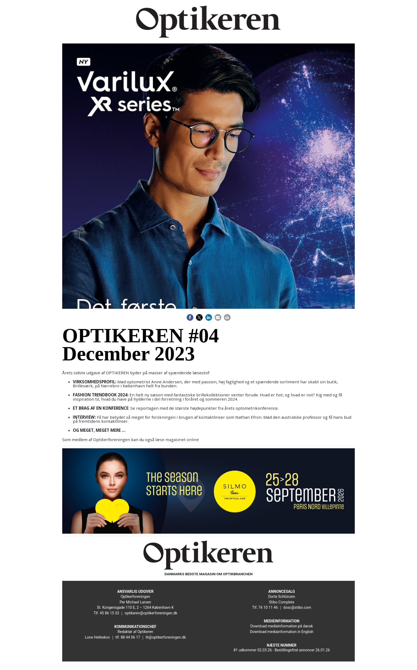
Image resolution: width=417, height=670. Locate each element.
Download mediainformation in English (282, 632)
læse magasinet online (177, 439)
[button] (190, 317)
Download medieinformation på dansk (282, 626)
